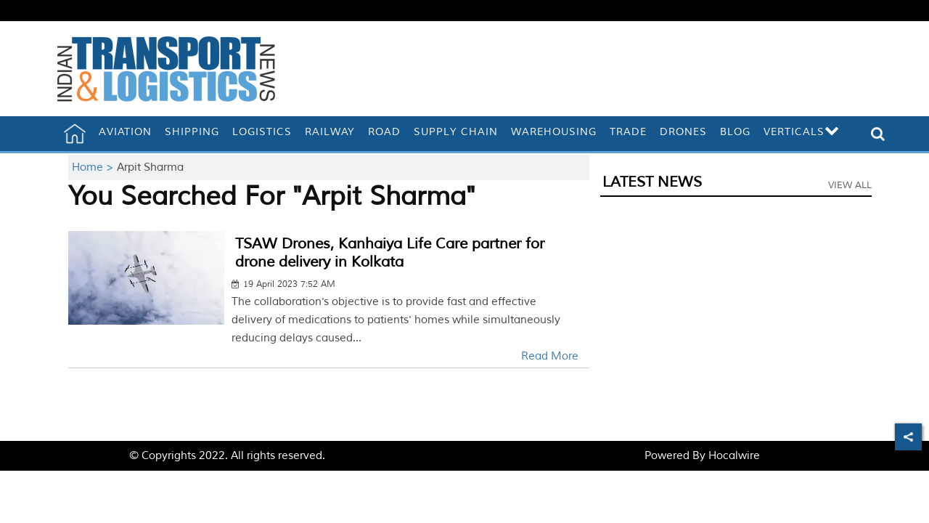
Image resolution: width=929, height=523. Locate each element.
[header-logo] (166, 69)
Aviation (125, 132)
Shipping (192, 132)
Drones (683, 132)
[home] (74, 133)
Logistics (262, 132)
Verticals (802, 132)
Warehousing (554, 132)
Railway (330, 132)
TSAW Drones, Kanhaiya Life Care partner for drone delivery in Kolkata (389, 253)
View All (850, 185)
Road (384, 132)
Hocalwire (734, 456)
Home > (94, 167)
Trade (628, 132)
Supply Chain (456, 132)
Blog (735, 132)
